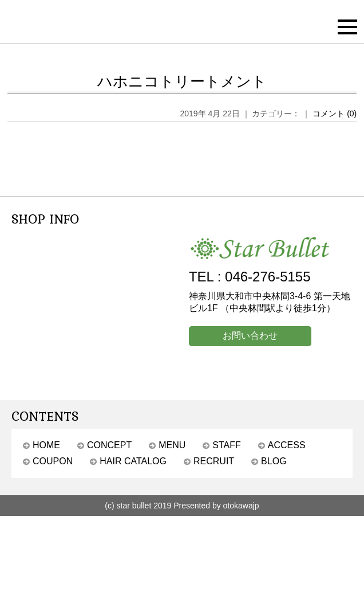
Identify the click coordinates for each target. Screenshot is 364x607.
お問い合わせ (250, 335)
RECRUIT (213, 461)
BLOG (273, 461)
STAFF (226, 445)
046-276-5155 (267, 276)
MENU (172, 445)
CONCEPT (109, 445)
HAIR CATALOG (133, 461)
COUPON (53, 461)
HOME (46, 445)
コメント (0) (334, 113)
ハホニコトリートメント (182, 81)
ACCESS (287, 445)
